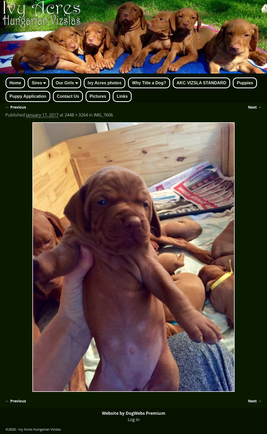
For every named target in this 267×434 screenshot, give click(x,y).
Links (122, 96)
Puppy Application (27, 96)
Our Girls (68, 83)
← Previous (15, 107)
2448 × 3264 (76, 115)
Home (15, 83)
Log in (134, 419)
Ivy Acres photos (104, 83)
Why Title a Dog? (149, 83)
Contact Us (68, 96)
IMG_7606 (103, 115)
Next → (254, 107)
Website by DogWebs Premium (133, 413)
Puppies (245, 83)
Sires (40, 83)
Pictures (98, 96)
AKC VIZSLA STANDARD (201, 83)
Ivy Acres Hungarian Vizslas (39, 429)
